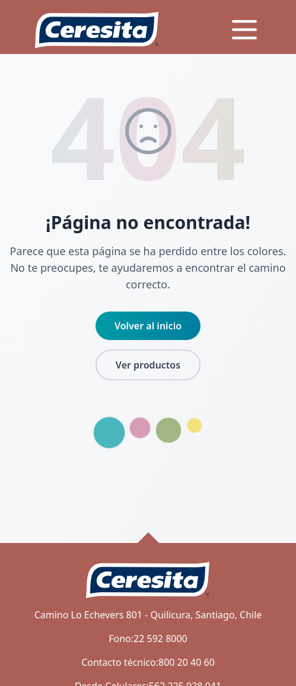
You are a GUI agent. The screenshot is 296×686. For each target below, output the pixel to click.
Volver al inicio (148, 325)
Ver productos (148, 364)
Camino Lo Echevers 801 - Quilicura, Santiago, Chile (148, 614)
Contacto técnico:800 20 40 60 (148, 662)
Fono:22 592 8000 (148, 638)
